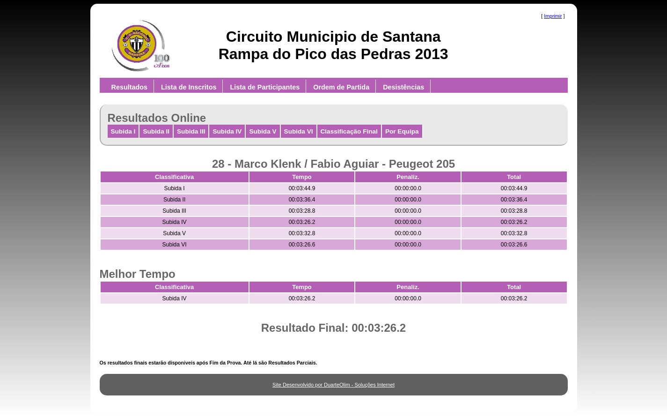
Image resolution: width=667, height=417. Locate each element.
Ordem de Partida (341, 87)
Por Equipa (402, 131)
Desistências (403, 87)
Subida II (156, 131)
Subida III (191, 131)
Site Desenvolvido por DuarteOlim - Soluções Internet (333, 384)
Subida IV (227, 131)
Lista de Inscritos (188, 87)
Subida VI (298, 131)
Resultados (129, 87)
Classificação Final (349, 131)
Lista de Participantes (265, 87)
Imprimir (553, 16)
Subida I (123, 131)
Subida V (262, 131)
